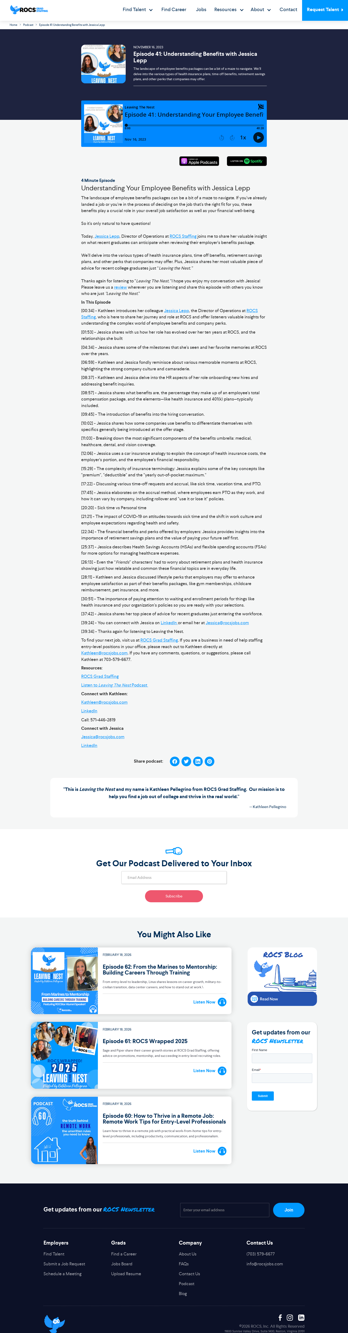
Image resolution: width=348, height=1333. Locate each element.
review (120, 287)
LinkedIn (169, 622)
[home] (29, 9)
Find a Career (124, 1254)
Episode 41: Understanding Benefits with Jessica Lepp (72, 25)
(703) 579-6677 (260, 1254)
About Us (187, 1254)
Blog (183, 1293)
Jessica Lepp (106, 236)
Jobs (201, 9)
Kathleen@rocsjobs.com (104, 653)
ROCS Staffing (183, 236)
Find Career (173, 9)
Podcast (28, 25)
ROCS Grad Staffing (159, 640)
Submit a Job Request (64, 1264)
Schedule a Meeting (62, 1273)
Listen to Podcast (114, 685)
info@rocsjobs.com (264, 1264)
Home (13, 25)
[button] (138, 10)
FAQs (184, 1264)
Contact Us (189, 1273)
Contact (288, 9)
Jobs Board (121, 1264)
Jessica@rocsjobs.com (227, 622)
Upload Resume (126, 1273)
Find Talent (54, 1254)
